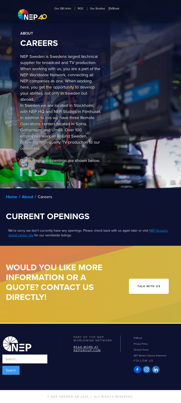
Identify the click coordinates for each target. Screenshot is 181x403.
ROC (80, 8)
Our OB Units (62, 8)
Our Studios (97, 8)
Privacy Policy (141, 343)
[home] (32, 14)
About (27, 197)
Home (11, 197)
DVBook (114, 8)
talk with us (148, 286)
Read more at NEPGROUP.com (87, 348)
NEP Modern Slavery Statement (150, 355)
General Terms (141, 349)
